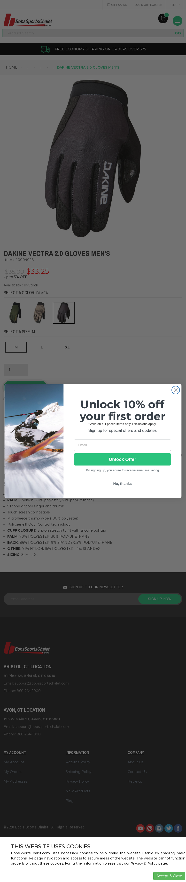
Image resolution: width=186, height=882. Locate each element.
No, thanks (122, 484)
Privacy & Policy (144, 863)
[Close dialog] (176, 390)
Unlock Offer (122, 459)
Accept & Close (169, 876)
